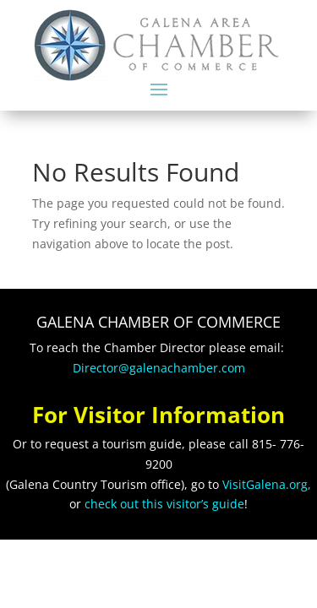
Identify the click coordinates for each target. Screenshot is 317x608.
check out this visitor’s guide (164, 504)
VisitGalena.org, (266, 484)
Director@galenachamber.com (159, 368)
